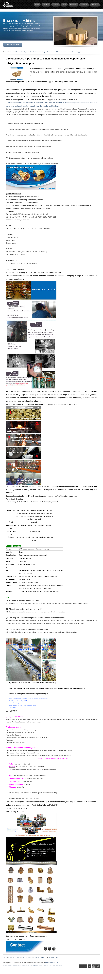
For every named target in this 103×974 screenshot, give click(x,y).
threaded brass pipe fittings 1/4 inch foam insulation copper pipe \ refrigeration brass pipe (55, 52)
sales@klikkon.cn (53, 957)
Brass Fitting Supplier (22, 52)
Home (13, 52)
